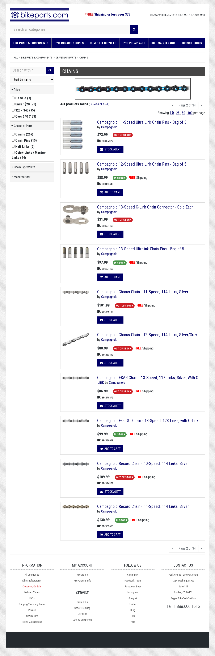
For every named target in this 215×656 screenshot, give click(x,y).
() (21, 98)
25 (178, 113)
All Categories (32, 574)
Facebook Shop (133, 586)
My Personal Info (82, 580)
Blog (132, 610)
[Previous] (172, 105)
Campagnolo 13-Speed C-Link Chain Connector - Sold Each (145, 207)
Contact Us (82, 602)
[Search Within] (28, 70)
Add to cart (110, 192)
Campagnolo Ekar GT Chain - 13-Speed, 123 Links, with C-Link (147, 420)
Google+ (132, 598)
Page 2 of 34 (187, 105)
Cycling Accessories (69, 43)
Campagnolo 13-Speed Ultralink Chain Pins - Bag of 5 (140, 248)
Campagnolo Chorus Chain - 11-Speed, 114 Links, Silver (142, 291)
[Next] (201, 105)
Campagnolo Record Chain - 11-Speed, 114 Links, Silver (143, 506)
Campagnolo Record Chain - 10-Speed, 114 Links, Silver (143, 463)
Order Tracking (82, 608)
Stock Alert (110, 149)
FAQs (32, 598)
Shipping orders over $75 (107, 14)
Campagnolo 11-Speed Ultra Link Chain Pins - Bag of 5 (141, 122)
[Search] (134, 29)
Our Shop (82, 613)
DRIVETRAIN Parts (66, 57)
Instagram (132, 592)
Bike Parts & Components (31, 43)
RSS (133, 616)
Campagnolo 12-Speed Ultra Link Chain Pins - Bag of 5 (141, 164)
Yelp (132, 621)
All (16, 57)
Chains (83, 57)
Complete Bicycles (103, 43)
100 (190, 113)
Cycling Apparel (133, 43)
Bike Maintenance (163, 43)
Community (132, 574)
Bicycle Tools (192, 43)
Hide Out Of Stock (99, 104)
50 (183, 113)
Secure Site (32, 616)
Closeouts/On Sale (31, 586)
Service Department (82, 619)
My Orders (82, 574)
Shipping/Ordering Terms (32, 604)
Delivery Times (32, 592)
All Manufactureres (32, 580)
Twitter (132, 604)
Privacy (32, 610)
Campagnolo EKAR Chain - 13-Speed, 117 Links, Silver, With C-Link (148, 380)
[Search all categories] (70, 29)
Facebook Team (133, 580)
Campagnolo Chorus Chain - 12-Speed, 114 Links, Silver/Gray (147, 334)
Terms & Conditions (32, 621)
